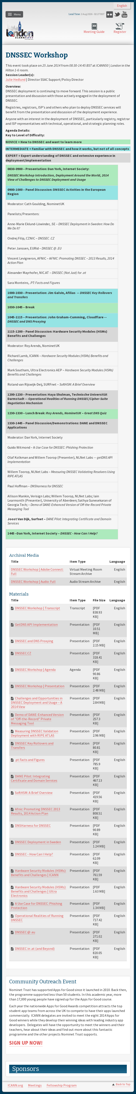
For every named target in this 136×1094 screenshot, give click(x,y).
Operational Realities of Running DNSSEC (37, 917)
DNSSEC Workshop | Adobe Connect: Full (37, 571)
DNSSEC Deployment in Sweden (38, 842)
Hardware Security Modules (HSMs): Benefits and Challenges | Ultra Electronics (38, 891)
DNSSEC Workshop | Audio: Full (33, 581)
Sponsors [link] (25, 1069)
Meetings (35, 1085)
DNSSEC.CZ (23, 653)
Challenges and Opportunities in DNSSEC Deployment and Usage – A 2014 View (36, 702)
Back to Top (123, 1084)
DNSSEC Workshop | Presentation (39, 686)
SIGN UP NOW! (26, 1043)
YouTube (125, 14)
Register (120, 31)
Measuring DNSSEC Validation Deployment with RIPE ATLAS (34, 733)
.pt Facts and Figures (30, 760)
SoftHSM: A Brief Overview (33, 792)
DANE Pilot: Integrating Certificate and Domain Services (34, 778)
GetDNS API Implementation (36, 624)
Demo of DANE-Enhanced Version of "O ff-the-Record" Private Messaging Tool (37, 718)
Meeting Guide (94, 31)
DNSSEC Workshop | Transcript (37, 608)
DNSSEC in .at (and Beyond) (35, 948)
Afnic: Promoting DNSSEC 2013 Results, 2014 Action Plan (35, 811)
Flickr (109, 14)
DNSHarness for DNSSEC (33, 825)
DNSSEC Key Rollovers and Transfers (32, 745)
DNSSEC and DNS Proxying (34, 641)
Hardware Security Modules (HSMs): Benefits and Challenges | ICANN (38, 872)
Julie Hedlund (15, 79)
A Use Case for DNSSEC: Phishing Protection (36, 905)
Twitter (117, 14)
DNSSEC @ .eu (25, 932)
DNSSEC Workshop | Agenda (35, 669)
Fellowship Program (62, 1085)
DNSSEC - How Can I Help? (34, 854)
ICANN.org (15, 1085)
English (122, 6)
